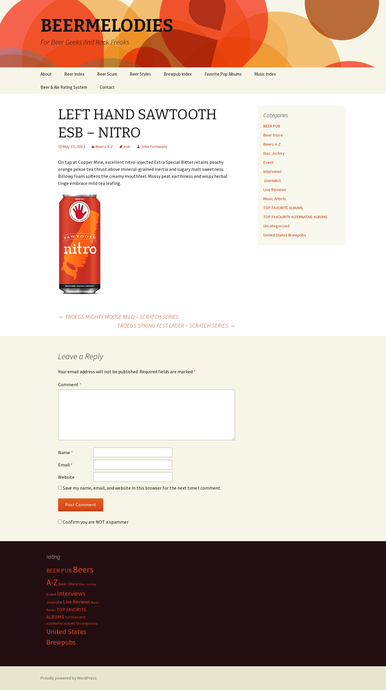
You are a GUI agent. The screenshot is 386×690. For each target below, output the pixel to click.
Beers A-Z (104, 146)
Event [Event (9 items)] (51, 594)
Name (65, 452)
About (46, 74)
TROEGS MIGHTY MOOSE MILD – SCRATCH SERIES (118, 316)
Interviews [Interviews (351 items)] (71, 593)
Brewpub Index (178, 74)
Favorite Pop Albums (223, 74)
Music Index (265, 74)
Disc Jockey (274, 153)
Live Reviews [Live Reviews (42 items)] (76, 602)
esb (126, 146)
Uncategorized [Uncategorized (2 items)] (87, 623)
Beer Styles (140, 74)
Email (65, 465)
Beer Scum (107, 74)
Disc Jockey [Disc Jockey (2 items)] (87, 584)
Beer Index (74, 74)
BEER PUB (271, 126)
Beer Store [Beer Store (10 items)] (68, 584)
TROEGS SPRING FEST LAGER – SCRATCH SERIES (176, 325)
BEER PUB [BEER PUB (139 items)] (59, 570)
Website (66, 477)
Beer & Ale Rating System (63, 87)
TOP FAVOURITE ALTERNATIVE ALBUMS (295, 216)
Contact (107, 87)
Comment (70, 384)
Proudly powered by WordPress (68, 678)
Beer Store (273, 135)
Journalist (272, 180)
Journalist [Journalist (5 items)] (54, 602)
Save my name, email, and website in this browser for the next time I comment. (142, 488)
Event (268, 162)
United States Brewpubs (284, 235)
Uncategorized (276, 226)
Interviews (272, 171)
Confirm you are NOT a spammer (93, 522)
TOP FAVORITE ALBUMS (283, 207)
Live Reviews (274, 189)
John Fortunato (154, 146)
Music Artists (274, 198)
